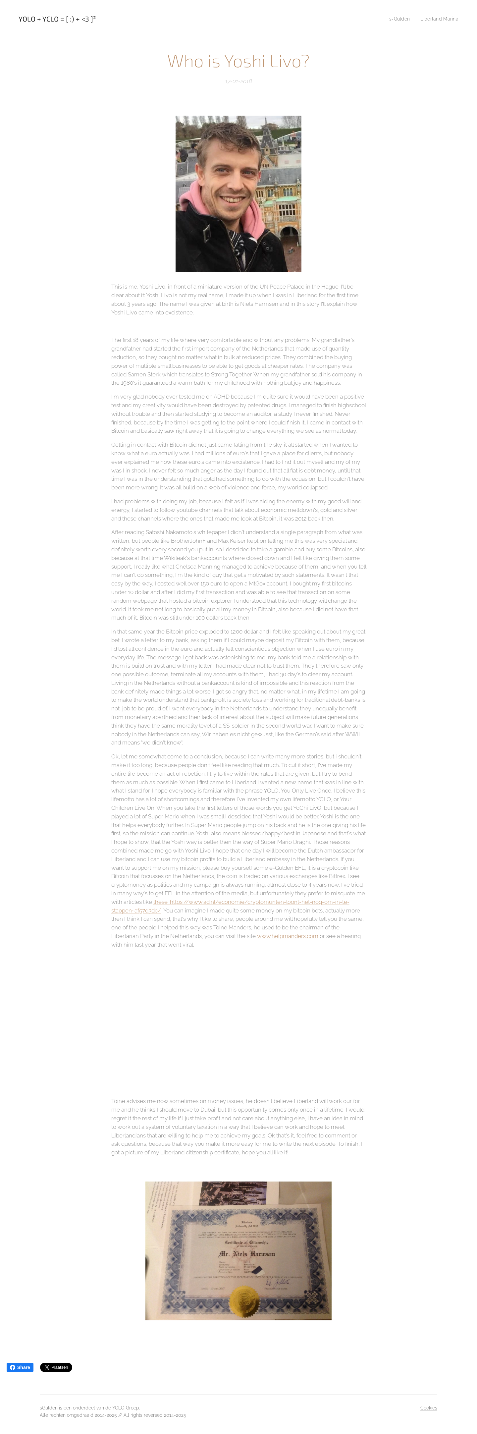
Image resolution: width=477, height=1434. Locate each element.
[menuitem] (397, 19)
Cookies (428, 1407)
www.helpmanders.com (287, 936)
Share (20, 1367)
